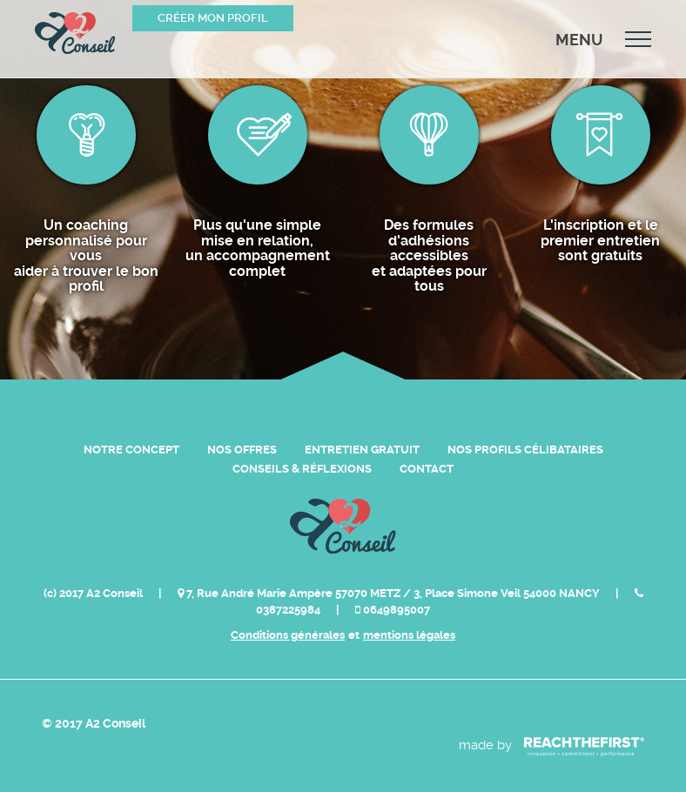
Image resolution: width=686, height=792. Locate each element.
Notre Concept (131, 449)
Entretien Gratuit (362, 449)
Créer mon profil (213, 17)
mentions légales (409, 634)
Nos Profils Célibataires (525, 449)
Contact (427, 468)
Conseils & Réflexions (302, 468)
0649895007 (392, 609)
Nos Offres (242, 449)
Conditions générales (288, 634)
